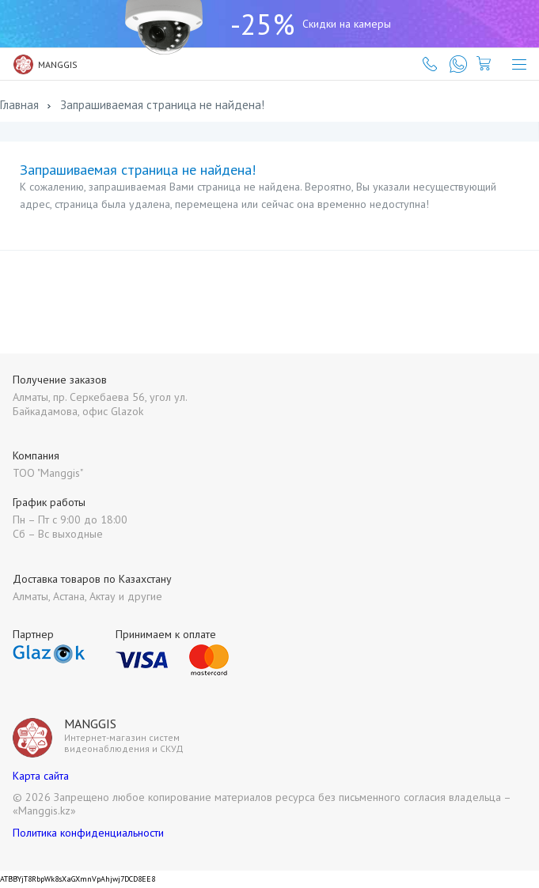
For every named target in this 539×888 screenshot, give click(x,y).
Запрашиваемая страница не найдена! (162, 104)
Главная (19, 104)
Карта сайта (41, 776)
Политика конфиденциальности (88, 833)
